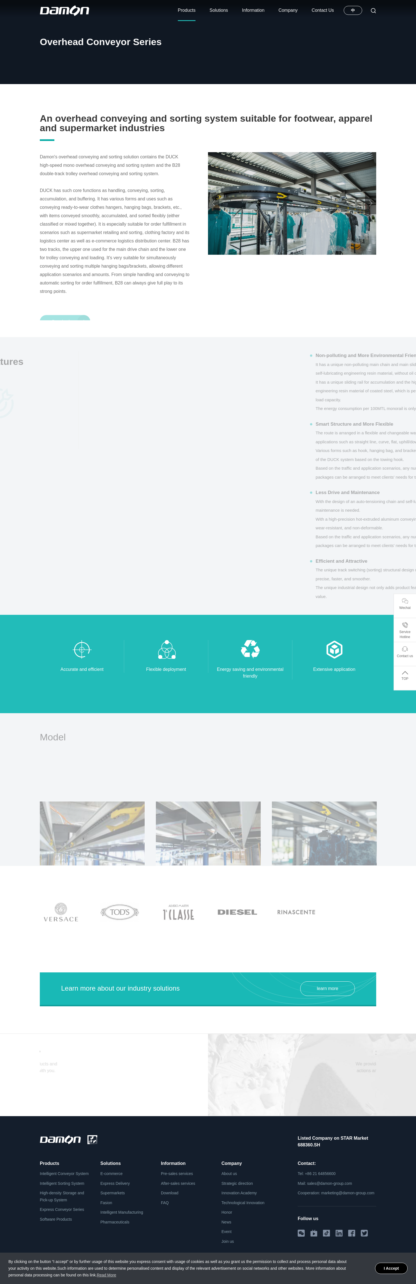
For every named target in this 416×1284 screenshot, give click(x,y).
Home (45, 94)
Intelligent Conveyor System (102, 94)
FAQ (165, 1202)
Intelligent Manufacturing (121, 1212)
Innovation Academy (239, 1193)
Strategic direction (237, 1183)
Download (169, 1193)
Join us (227, 1241)
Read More (106, 1275)
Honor (226, 1212)
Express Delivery (115, 1183)
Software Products (56, 1219)
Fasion (106, 1202)
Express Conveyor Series (62, 1209)
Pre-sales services (177, 1173)
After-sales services (178, 1183)
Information (253, 10)
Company (287, 10)
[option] (292, 227)
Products (186, 10)
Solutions (219, 10)
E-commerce (111, 1173)
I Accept (391, 1268)
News (226, 1222)
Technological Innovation (242, 1202)
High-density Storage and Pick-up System (62, 1196)
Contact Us (323, 10)
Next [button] (370, 227)
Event (226, 1231)
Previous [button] (213, 227)
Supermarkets (112, 1193)
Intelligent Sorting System (62, 1183)
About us (229, 1173)
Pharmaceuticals (115, 1222)
